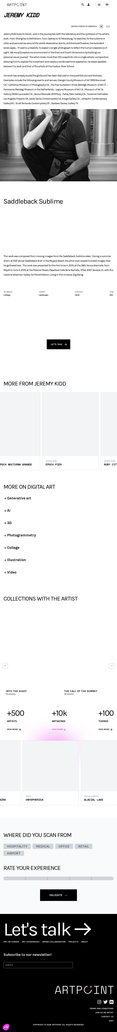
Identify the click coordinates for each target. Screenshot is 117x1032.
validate (58, 895)
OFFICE (64, 846)
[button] (88, 4)
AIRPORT (13, 853)
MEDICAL (43, 846)
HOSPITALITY (17, 846)
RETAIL (83, 846)
